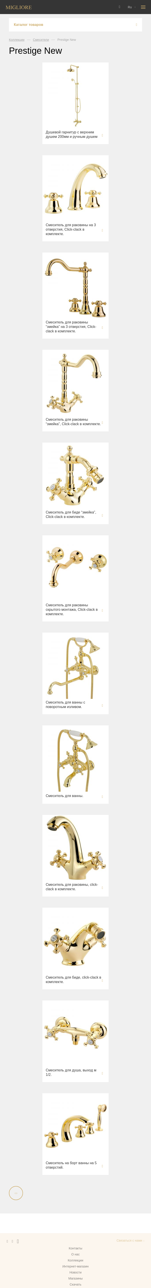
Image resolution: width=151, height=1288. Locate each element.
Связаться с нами (129, 1240)
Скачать (75, 1284)
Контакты (75, 1248)
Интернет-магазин (75, 1266)
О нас (75, 1254)
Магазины (75, 1278)
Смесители (41, 39)
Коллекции (17, 39)
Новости (75, 1272)
